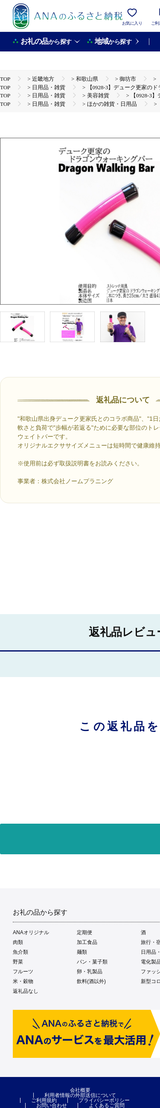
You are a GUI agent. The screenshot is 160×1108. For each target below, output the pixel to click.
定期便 (84, 932)
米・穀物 (23, 981)
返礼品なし (25, 991)
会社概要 (80, 1090)
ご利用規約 (44, 1100)
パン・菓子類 (92, 962)
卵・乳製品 (89, 972)
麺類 (82, 952)
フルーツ (23, 972)
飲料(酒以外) (91, 981)
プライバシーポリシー (104, 1100)
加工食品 (87, 942)
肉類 (18, 942)
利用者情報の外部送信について (80, 1095)
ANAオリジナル (31, 932)
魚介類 (20, 952)
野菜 (18, 962)
